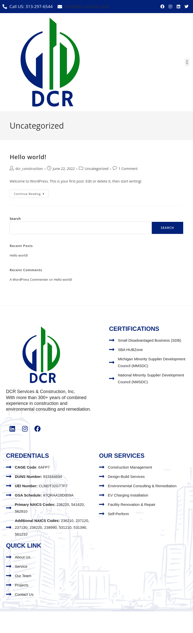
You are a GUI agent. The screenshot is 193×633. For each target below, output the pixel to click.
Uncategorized (96, 168)
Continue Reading (31, 193)
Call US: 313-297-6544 (31, 6)
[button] (187, 62)
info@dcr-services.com (87, 6)
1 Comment (127, 168)
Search (15, 218)
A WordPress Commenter (29, 279)
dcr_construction (29, 168)
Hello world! (28, 157)
